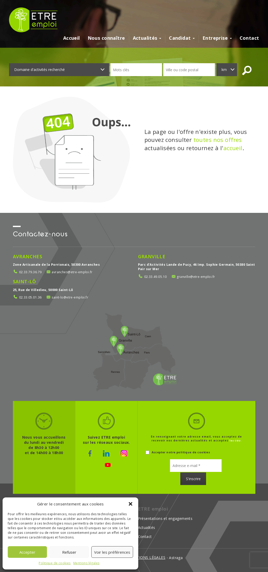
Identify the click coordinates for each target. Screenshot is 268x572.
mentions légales (146, 557)
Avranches (27, 256)
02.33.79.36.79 (30, 272)
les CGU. (236, 440)
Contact (249, 38)
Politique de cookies (54, 563)
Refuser (69, 552)
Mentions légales (86, 563)
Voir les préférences (112, 552)
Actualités (147, 38)
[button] (130, 503)
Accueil (71, 38)
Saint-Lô (24, 281)
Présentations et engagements (165, 518)
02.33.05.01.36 (30, 297)
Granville (152, 256)
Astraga (176, 557)
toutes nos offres (217, 139)
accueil (232, 148)
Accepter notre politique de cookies (177, 452)
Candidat (182, 38)
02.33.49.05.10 (155, 277)
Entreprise (217, 38)
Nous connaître (106, 38)
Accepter (27, 552)
